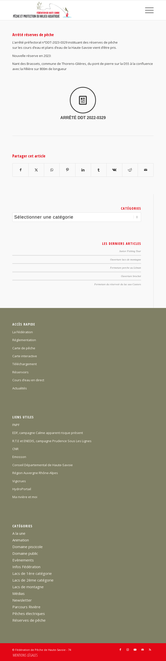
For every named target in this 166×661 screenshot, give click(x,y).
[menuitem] (147, 10)
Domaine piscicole (27, 546)
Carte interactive (24, 356)
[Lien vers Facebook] (120, 649)
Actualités (19, 388)
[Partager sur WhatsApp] (51, 169)
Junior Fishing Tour (130, 251)
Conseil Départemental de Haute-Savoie (42, 465)
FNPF (15, 425)
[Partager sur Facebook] (20, 169)
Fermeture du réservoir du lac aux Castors (117, 284)
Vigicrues (19, 481)
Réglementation (24, 340)
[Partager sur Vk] (114, 169)
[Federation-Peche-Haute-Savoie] (68, 10)
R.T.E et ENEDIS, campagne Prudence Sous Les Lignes (52, 441)
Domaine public (25, 553)
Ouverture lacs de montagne (125, 259)
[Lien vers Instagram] (127, 649)
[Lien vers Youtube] (135, 649)
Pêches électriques (28, 613)
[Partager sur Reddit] (130, 169)
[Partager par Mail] (145, 169)
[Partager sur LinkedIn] (83, 169)
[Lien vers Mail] (142, 649)
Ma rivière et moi (24, 497)
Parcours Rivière (26, 606)
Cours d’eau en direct (28, 380)
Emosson (19, 457)
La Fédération (22, 332)
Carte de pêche (23, 348)
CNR (15, 449)
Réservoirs (20, 372)
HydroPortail (21, 489)
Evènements (23, 560)
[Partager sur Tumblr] (98, 169)
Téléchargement (24, 364)
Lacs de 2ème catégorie (33, 580)
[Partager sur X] (36, 169)
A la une (18, 533)
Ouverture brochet (131, 276)
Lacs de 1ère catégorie (32, 573)
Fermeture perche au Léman (125, 267)
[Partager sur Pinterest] (67, 169)
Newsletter (22, 600)
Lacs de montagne (28, 586)
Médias (18, 593)
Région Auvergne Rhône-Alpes (35, 473)
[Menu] (147, 10)
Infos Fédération (26, 566)
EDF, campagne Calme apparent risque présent (47, 433)
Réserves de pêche (29, 620)
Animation (20, 539)
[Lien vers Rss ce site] (150, 649)
